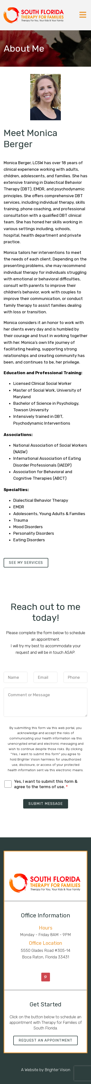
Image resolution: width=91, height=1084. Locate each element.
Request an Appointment (45, 1040)
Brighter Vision (57, 1069)
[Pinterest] (45, 977)
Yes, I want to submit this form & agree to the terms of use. (45, 784)
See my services (26, 562)
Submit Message (45, 803)
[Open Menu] (82, 15)
